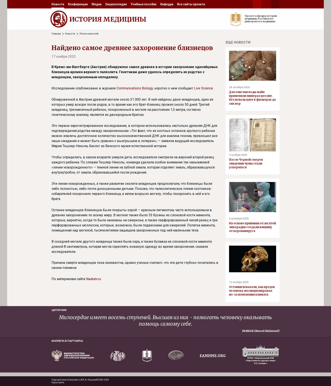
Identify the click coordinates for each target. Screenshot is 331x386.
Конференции (78, 4)
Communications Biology (135, 88)
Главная (56, 33)
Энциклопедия (116, 4)
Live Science (203, 88)
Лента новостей (88, 33)
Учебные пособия (143, 4)
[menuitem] (58, 4)
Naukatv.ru (93, 279)
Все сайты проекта (191, 4)
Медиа (97, 4)
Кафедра (166, 4)
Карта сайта (58, 382)
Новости (58, 4)
